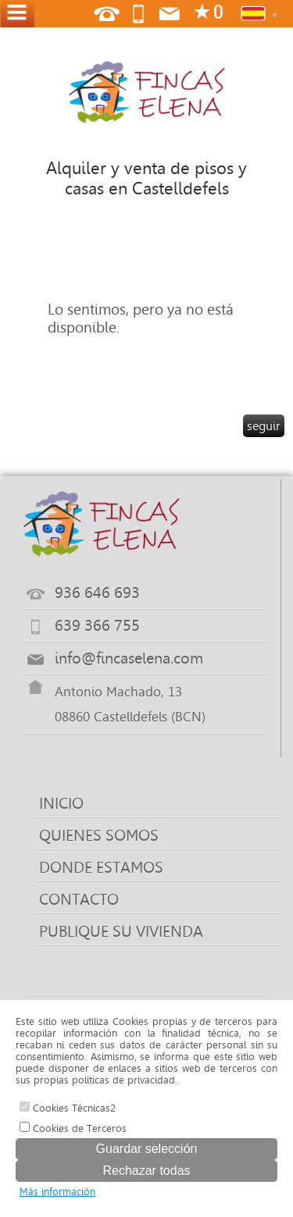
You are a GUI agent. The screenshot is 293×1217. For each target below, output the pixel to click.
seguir (263, 425)
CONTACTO (79, 899)
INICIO (61, 803)
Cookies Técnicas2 (68, 1107)
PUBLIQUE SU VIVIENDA (121, 931)
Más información (57, 1191)
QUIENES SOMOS (99, 835)
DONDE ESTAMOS (101, 867)
